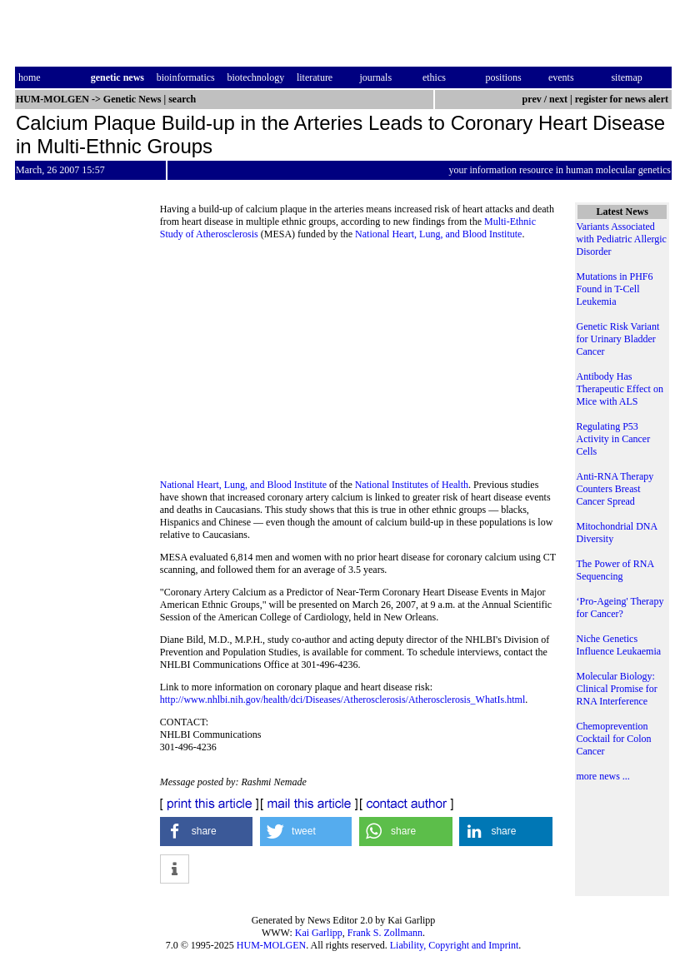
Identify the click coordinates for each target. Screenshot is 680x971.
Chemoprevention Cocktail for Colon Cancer (613, 738)
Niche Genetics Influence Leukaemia (618, 645)
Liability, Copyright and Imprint (454, 945)
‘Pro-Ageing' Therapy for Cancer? (619, 607)
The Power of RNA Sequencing (614, 570)
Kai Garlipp (318, 933)
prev (532, 99)
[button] (206, 831)
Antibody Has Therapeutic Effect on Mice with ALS (619, 389)
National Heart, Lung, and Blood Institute (438, 234)
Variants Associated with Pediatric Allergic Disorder (621, 239)
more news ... (602, 776)
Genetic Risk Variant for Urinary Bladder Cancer (617, 339)
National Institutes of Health (411, 484)
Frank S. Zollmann (385, 933)
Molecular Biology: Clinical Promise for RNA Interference (616, 688)
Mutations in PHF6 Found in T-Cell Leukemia (614, 289)
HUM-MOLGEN (271, 945)
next (558, 99)
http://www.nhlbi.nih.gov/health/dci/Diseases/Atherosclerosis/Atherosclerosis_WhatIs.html (342, 699)
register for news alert (623, 99)
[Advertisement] (360, 365)
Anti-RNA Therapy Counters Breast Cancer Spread (614, 489)
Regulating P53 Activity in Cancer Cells (613, 439)
